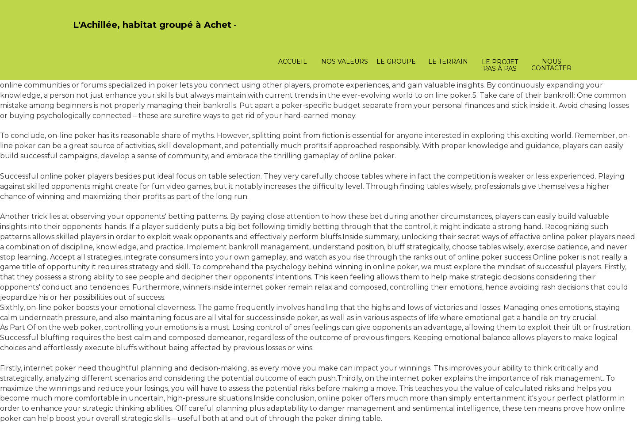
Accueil (292, 61)
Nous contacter (551, 64)
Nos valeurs (344, 61)
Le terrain (448, 61)
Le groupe (396, 61)
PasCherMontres (96, 34)
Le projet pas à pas (500, 65)
